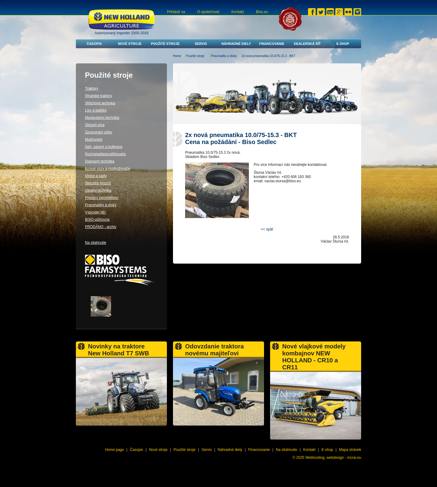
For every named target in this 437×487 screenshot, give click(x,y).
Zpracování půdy (98, 132)
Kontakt (238, 12)
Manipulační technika (102, 118)
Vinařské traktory (98, 96)
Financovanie (271, 43)
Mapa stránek (350, 450)
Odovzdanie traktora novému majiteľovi (214, 350)
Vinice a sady (96, 176)
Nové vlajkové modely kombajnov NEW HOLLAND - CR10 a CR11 (314, 357)
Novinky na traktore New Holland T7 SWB (118, 350)
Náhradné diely (236, 43)
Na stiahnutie (95, 242)
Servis (201, 43)
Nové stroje (129, 43)
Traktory (91, 88)
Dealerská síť (307, 43)
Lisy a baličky (96, 110)
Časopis (94, 43)
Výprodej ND (95, 212)
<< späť (267, 229)
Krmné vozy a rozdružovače (107, 168)
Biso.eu (262, 12)
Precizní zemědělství (102, 198)
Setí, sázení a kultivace (103, 147)
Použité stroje (165, 43)
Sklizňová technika (100, 103)
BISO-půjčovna (97, 219)
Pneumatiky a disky (224, 56)
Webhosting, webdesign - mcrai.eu (333, 457)
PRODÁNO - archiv (100, 227)
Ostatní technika (98, 190)
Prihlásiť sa (176, 12)
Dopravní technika (99, 161)
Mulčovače (93, 139)
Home (177, 56)
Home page (114, 450)
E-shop (342, 43)
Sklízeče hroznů (98, 183)
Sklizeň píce (95, 125)
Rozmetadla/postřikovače (105, 154)
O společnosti (208, 12)
